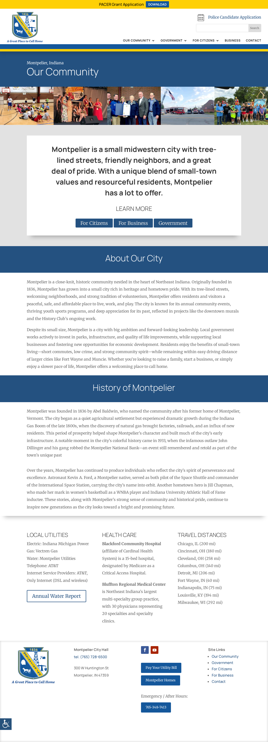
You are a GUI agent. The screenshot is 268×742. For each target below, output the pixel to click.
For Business (133, 223)
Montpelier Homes (161, 680)
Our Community (137, 41)
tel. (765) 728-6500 (90, 656)
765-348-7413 (156, 707)
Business (233, 41)
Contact (253, 41)
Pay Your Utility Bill (161, 667)
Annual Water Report (56, 596)
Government (172, 41)
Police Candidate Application (234, 17)
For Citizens (204, 41)
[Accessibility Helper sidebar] (6, 724)
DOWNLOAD (157, 4)
